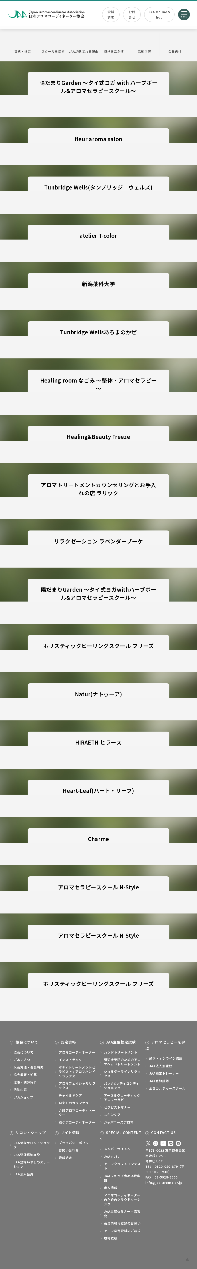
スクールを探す (53, 44)
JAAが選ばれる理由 (83, 44)
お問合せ (132, 14)
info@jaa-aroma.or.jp (164, 1182)
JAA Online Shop (159, 14)
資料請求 (111, 14)
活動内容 (144, 44)
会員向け (175, 44)
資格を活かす (114, 44)
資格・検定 (22, 44)
